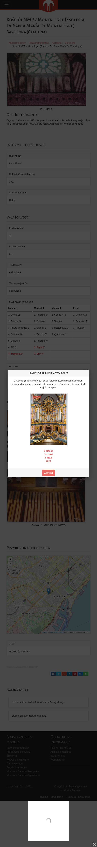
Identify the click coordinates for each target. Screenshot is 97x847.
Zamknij (48, 472)
